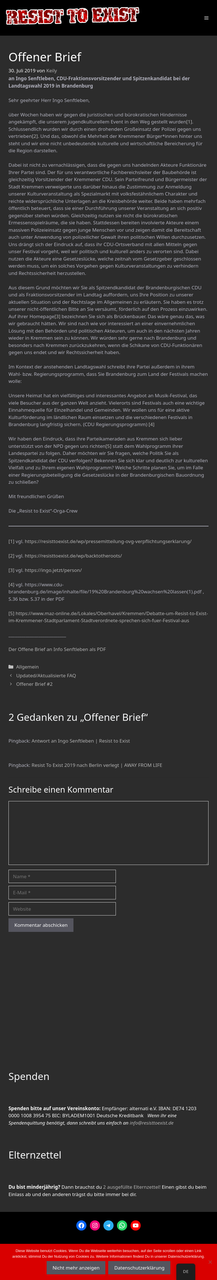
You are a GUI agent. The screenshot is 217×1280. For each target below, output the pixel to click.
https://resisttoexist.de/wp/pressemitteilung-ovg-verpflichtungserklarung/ (108, 541)
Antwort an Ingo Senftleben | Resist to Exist (81, 740)
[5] (108, 446)
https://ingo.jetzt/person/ (53, 570)
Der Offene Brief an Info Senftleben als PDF (57, 649)
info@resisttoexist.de (151, 1123)
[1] (189, 121)
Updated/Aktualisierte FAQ (46, 675)
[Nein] (210, 1262)
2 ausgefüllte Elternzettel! (131, 1187)
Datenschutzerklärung (139, 1267)
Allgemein (27, 666)
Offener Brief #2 (34, 684)
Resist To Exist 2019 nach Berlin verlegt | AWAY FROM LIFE (97, 765)
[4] (152, 424)
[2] (35, 136)
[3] (57, 316)
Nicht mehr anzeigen (76, 1267)
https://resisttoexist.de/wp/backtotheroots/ (73, 555)
